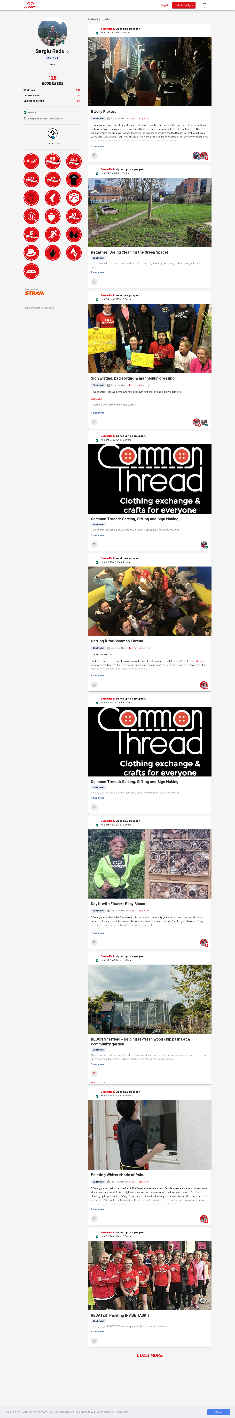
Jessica (200, 660)
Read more (98, 146)
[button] (204, 5)
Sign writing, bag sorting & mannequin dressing (133, 378)
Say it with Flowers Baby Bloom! (119, 903)
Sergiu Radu (108, 28)
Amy (93, 398)
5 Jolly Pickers (103, 111)
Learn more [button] (121, 1412)
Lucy (99, 398)
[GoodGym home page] (31, 4)
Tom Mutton (135, 385)
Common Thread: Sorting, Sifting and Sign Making (135, 518)
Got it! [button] (218, 1412)
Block (27, 307)
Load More (149, 1355)
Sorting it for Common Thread (117, 640)
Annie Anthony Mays (139, 118)
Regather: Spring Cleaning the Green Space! (129, 252)
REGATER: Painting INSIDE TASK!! (120, 1315)
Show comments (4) (98, 1082)
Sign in (165, 5)
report (36, 307)
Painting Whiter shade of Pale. (117, 1174)
